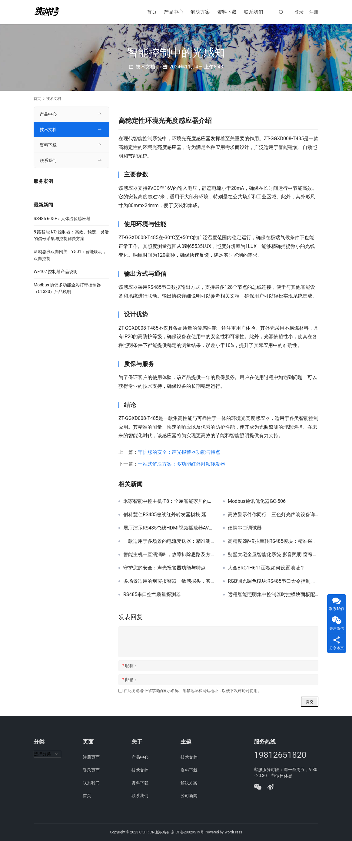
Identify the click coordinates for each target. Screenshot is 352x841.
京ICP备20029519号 (187, 832)
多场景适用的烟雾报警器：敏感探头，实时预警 (168, 581)
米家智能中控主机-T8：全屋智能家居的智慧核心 (168, 501)
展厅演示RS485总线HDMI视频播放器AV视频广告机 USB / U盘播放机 (168, 528)
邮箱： (130, 679)
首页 (152, 12)
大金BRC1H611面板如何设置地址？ (266, 568)
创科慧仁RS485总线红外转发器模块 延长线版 (168, 514)
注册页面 (91, 757)
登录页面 (91, 770)
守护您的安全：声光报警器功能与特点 (179, 452)
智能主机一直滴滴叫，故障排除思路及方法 (168, 554)
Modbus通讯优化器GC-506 (257, 501)
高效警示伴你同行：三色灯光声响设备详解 (273, 514)
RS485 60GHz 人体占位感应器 (62, 218)
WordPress (233, 832)
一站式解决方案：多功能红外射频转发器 (181, 464)
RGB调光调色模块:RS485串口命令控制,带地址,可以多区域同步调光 (273, 581)
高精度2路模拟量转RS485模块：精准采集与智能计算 (273, 541)
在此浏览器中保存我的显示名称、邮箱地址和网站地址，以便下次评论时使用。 (192, 690)
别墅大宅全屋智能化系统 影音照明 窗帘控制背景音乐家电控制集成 (273, 554)
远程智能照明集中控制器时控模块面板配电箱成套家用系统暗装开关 (273, 594)
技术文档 (145, 67)
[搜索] (281, 12)
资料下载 (227, 12)
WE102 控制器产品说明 (56, 271)
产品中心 (173, 12)
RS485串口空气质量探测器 (152, 594)
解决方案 (200, 12)
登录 (299, 12)
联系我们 (253, 12)
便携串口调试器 (245, 528)
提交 (309, 702)
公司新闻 (189, 795)
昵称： (130, 665)
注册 (313, 12)
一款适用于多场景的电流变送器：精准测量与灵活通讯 (168, 541)
